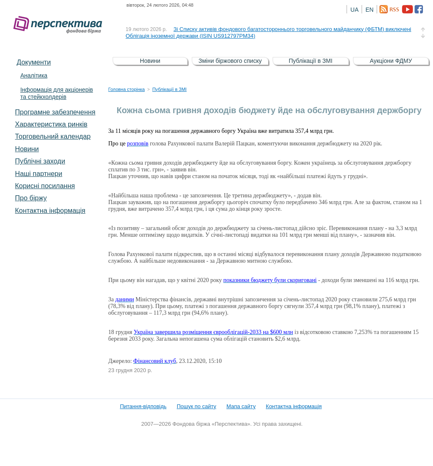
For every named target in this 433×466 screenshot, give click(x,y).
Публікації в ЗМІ (310, 60)
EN (370, 9)
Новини (27, 149)
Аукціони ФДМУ (391, 60)
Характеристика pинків (51, 124)
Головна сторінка (126, 89)
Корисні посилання (45, 185)
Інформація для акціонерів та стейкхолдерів (56, 93)
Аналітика (33, 75)
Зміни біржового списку (230, 60)
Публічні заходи (40, 161)
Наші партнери (38, 173)
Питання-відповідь (143, 406)
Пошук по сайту (196, 406)
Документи (34, 62)
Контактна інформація (50, 210)
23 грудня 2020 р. (130, 370)
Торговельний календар (53, 136)
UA (354, 9)
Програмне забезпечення (55, 112)
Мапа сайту (241, 406)
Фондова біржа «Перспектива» (60, 25)
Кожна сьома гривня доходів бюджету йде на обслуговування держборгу (269, 110)
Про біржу (31, 198)
